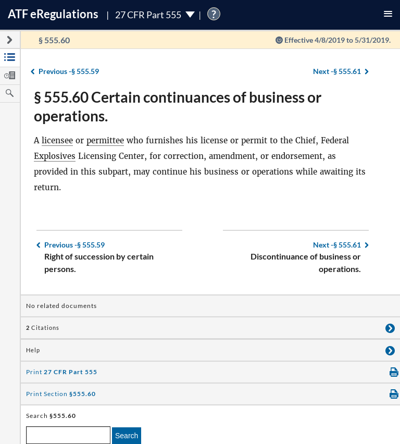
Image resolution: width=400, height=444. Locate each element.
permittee (105, 140)
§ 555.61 (337, 71)
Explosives (55, 156)
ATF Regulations (53, 14)
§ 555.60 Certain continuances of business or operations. (177, 106)
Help (33, 350)
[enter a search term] (68, 435)
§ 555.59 (69, 71)
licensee (57, 140)
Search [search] (126, 435)
